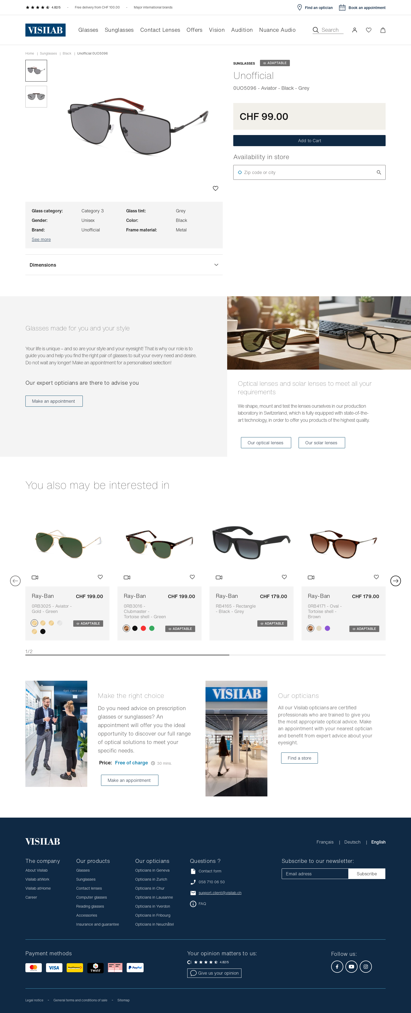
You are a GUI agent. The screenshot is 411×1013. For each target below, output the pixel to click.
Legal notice (34, 1000)
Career (31, 897)
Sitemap (123, 1000)
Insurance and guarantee (97, 924)
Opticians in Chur (150, 888)
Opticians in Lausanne (154, 897)
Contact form (205, 871)
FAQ (202, 903)
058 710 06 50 (212, 882)
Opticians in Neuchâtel (154, 924)
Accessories (86, 915)
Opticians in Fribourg (152, 915)
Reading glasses (90, 906)
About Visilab (36, 870)
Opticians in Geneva (152, 870)
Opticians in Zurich (151, 879)
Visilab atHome (38, 888)
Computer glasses (91, 897)
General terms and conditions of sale (80, 1000)
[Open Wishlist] (369, 30)
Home (29, 53)
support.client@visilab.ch (220, 892)
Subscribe (367, 874)
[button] (354, 30)
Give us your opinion (214, 973)
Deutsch (353, 842)
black (67, 53)
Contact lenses (89, 888)
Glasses (83, 870)
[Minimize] (383, 30)
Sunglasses (48, 53)
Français (326, 842)
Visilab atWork (37, 879)
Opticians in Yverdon (152, 906)
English (378, 842)
